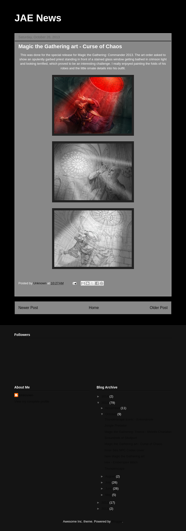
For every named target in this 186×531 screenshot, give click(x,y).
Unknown (26, 395)
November (113, 408)
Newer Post (28, 308)
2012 (105, 502)
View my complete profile (31, 401)
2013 (105, 402)
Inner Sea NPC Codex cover (124, 450)
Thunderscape (114, 468)
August (110, 476)
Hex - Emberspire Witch (121, 462)
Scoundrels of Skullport (120, 438)
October (111, 414)
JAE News (38, 18)
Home (94, 308)
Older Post (159, 308)
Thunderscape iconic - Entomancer (128, 419)
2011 (105, 508)
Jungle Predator (115, 425)
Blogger (116, 521)
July (108, 482)
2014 (105, 396)
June (109, 488)
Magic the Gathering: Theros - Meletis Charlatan (137, 432)
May (108, 495)
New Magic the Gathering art (124, 456)
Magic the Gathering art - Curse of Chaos (133, 444)
